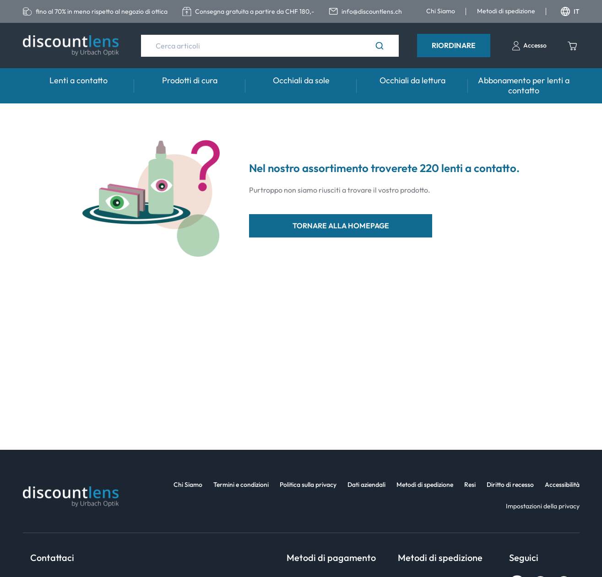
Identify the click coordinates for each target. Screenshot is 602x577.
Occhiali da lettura (412, 80)
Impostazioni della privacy (543, 506)
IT (570, 11)
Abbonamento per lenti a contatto (523, 85)
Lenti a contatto (78, 80)
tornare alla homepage (341, 225)
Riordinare (454, 45)
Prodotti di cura (189, 80)
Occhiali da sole (301, 80)
